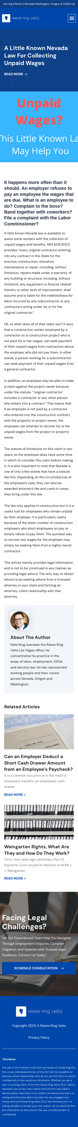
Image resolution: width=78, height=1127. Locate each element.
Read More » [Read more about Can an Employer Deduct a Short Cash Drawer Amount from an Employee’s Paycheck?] (15, 794)
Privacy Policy (39, 1037)
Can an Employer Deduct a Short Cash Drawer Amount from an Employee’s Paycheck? (38, 762)
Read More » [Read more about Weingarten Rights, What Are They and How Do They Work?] (15, 878)
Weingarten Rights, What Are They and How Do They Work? (36, 850)
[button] (72, 18)
